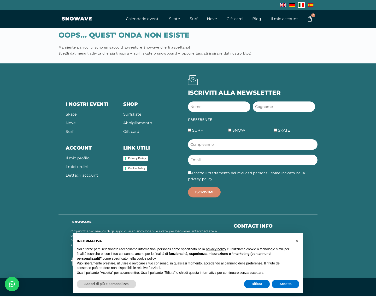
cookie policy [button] (146, 258)
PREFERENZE (200, 120)
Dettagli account (82, 176)
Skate (172, 19)
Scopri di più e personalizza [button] (106, 284)
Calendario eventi (141, 19)
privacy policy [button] (216, 249)
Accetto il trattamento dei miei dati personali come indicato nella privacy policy (246, 177)
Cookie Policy (136, 169)
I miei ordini (77, 167)
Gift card (233, 19)
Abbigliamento (137, 123)
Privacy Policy (137, 158)
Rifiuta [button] (257, 284)
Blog (254, 19)
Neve (210, 19)
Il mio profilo (77, 159)
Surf (191, 19)
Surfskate (132, 115)
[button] (12, 284)
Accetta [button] (285, 284)
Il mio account (282, 19)
